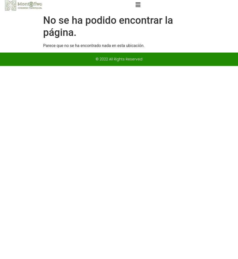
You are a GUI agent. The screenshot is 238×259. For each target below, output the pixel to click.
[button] (138, 5)
